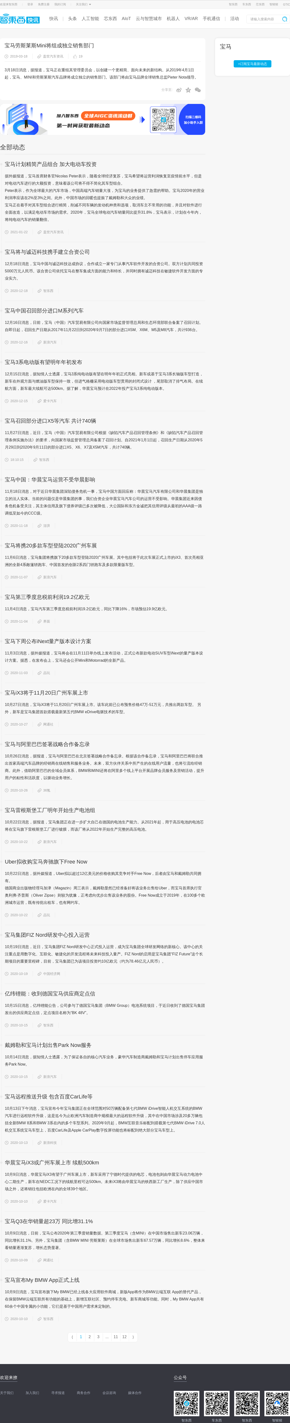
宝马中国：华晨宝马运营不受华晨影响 (50, 480)
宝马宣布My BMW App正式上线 (42, 1280)
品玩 (44, 673)
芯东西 (260, 4)
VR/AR (191, 18)
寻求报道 (58, 1392)
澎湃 (44, 526)
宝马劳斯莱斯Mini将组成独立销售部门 (49, 46)
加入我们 (32, 1392)
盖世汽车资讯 (50, 56)
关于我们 (7, 1392)
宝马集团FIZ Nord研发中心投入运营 (47, 935)
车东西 (246, 4)
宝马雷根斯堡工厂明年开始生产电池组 (50, 810)
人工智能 (90, 18)
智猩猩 (273, 4)
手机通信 (211, 18)
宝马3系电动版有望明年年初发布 (43, 362)
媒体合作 (135, 1392)
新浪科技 (47, 1143)
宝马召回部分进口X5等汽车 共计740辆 (50, 421)
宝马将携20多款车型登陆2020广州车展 (51, 546)
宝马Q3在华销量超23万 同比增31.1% (49, 1221)
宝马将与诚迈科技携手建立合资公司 (47, 252)
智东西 (233, 4)
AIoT (126, 18)
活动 (234, 18)
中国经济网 (49, 974)
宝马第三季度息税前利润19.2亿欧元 (47, 597)
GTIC (286, 4)
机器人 (173, 18)
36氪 (44, 790)
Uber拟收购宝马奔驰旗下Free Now (46, 862)
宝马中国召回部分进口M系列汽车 (44, 311)
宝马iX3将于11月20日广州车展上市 (46, 693)
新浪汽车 (47, 342)
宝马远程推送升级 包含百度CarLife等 (49, 1097)
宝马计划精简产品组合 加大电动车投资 (51, 164)
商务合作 (83, 1392)
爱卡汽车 (47, 401)
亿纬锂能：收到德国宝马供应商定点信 (50, 994)
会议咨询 (109, 1392)
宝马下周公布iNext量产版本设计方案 (48, 641)
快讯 (53, 18)
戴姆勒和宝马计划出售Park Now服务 (48, 1045)
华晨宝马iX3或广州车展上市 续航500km (52, 1163)
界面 (44, 621)
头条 (72, 18)
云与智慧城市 (149, 18)
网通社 (45, 724)
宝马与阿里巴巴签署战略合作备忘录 (47, 744)
